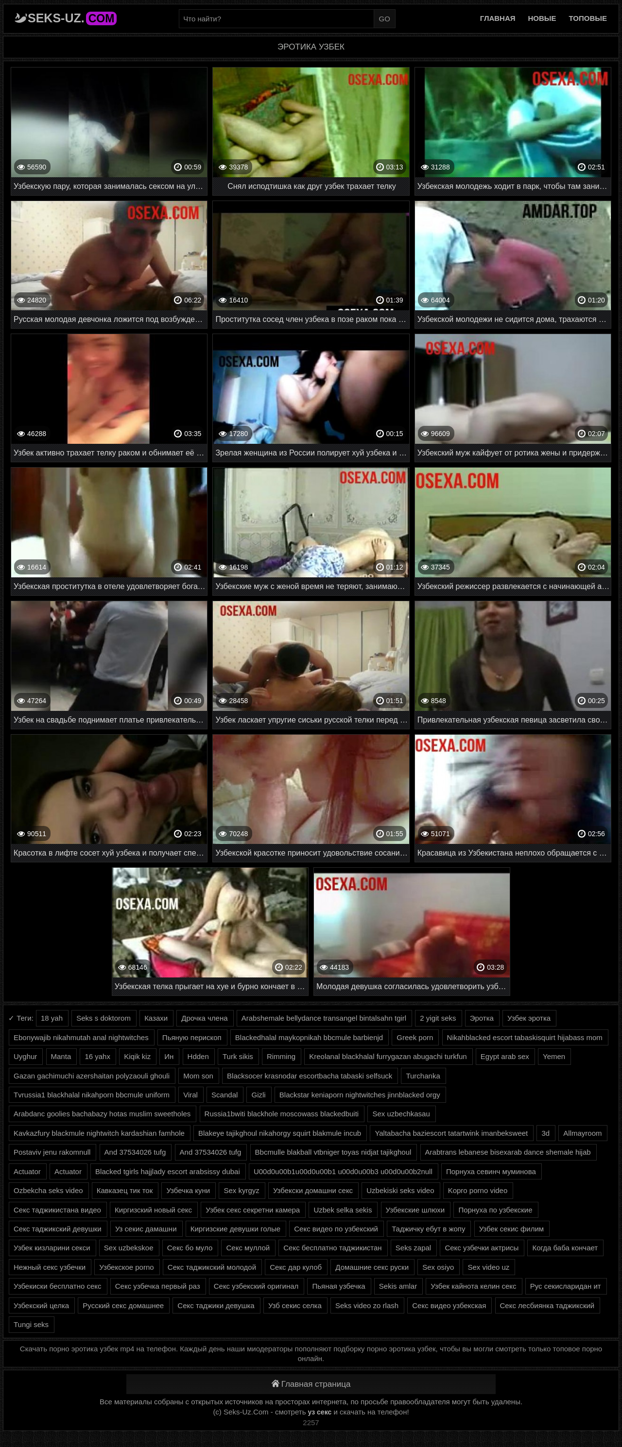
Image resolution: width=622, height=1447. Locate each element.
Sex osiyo (438, 1267)
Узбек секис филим (511, 1229)
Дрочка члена (204, 1018)
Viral (190, 1095)
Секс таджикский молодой (212, 1267)
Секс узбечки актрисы (481, 1248)
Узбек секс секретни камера (253, 1210)
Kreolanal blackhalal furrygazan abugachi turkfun (387, 1056)
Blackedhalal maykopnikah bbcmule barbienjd (309, 1037)
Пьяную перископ (192, 1037)
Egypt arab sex (505, 1056)
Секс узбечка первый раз (157, 1286)
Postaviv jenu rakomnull (52, 1152)
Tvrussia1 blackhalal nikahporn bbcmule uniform (92, 1095)
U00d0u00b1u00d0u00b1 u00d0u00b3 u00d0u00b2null (343, 1171)
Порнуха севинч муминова (491, 1171)
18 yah (52, 1018)
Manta (61, 1056)
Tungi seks (31, 1324)
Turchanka (423, 1076)
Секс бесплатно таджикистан (332, 1248)
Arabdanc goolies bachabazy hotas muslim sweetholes (102, 1114)
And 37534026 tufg (135, 1152)
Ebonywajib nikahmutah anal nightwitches (81, 1037)
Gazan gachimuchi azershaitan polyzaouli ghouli (92, 1076)
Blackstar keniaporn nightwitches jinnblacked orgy (359, 1095)
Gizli (258, 1095)
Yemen (554, 1056)
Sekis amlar (398, 1286)
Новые (542, 18)
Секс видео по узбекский (336, 1229)
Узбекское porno (126, 1267)
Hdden (198, 1056)
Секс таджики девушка (215, 1305)
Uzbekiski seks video (400, 1190)
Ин (168, 1056)
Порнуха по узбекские (495, 1210)
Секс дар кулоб (296, 1267)
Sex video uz (488, 1267)
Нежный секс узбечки (50, 1267)
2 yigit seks (438, 1018)
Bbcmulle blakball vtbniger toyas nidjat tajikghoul (333, 1152)
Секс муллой (248, 1248)
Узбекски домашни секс (313, 1190)
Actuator (27, 1171)
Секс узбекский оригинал (256, 1286)
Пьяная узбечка (338, 1286)
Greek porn (415, 1037)
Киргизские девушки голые (235, 1229)
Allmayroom (582, 1133)
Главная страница (311, 1384)
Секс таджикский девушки (58, 1229)
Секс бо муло (190, 1248)
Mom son (198, 1076)
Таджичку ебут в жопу (428, 1229)
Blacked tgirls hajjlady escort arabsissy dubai (167, 1171)
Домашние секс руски (372, 1267)
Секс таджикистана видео (57, 1210)
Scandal (224, 1095)
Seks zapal (413, 1248)
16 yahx (97, 1056)
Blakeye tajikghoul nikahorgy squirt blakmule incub (279, 1133)
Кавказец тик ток (125, 1190)
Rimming (281, 1056)
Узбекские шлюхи (415, 1210)
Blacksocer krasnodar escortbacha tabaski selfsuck (309, 1076)
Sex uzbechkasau (401, 1114)
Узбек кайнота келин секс (473, 1286)
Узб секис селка (295, 1305)
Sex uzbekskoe (129, 1248)
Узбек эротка (529, 1018)
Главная (498, 18)
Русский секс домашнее (123, 1305)
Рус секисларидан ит (565, 1286)
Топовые (588, 18)
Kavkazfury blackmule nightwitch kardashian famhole (99, 1133)
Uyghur (25, 1056)
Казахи (156, 1018)
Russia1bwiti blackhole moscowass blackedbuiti (282, 1114)
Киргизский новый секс (153, 1210)
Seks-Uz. (72, 18)
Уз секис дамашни (146, 1229)
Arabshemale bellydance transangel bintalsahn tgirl (324, 1018)
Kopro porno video (478, 1190)
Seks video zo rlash (366, 1305)
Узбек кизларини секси (52, 1248)
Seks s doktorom (103, 1018)
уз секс (320, 1412)
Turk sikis (238, 1056)
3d (545, 1133)
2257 (311, 1422)
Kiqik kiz (137, 1056)
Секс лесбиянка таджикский (547, 1305)
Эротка (482, 1018)
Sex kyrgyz (241, 1190)
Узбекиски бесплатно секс (58, 1286)
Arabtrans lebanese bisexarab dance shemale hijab (508, 1152)
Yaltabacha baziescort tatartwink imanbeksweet (451, 1133)
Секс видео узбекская (449, 1305)
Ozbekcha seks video (48, 1190)
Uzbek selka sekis (342, 1210)
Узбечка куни (188, 1190)
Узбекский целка (41, 1305)
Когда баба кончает (565, 1248)
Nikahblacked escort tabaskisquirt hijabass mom (525, 1037)
